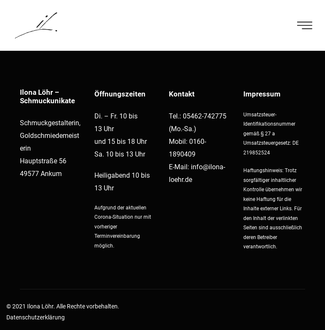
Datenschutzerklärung (35, 317)
